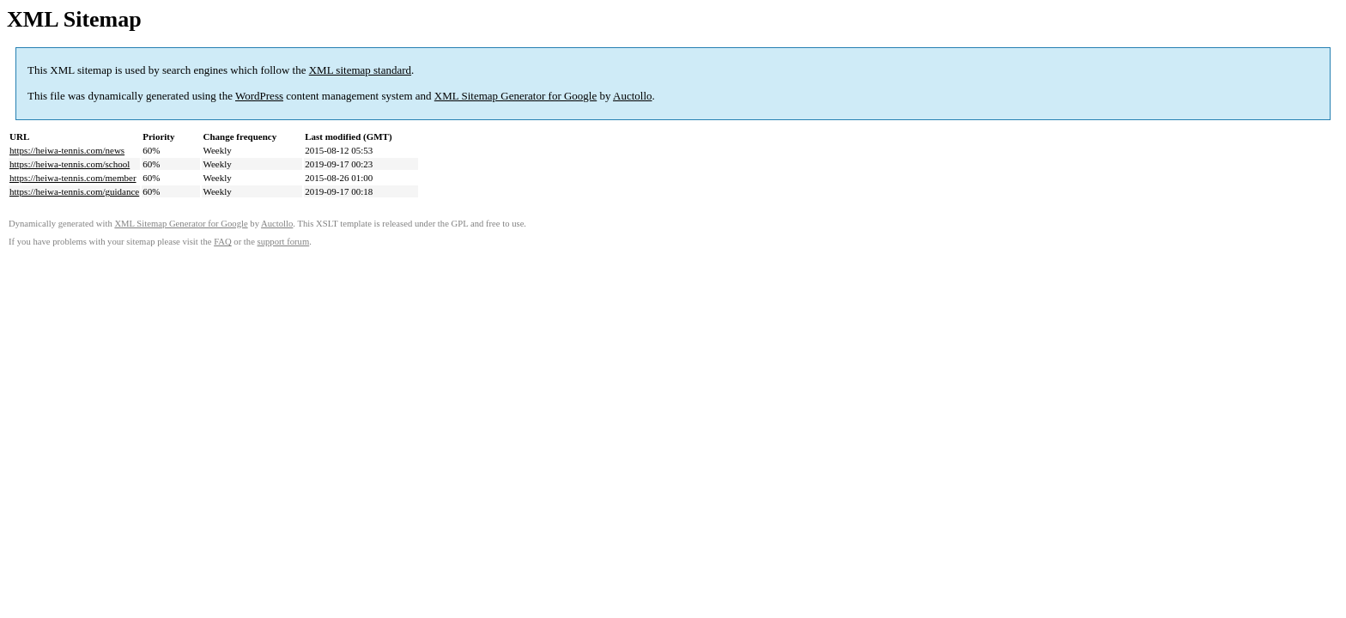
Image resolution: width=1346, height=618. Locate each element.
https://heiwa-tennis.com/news (66, 150)
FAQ (223, 241)
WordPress (259, 95)
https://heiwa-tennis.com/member (72, 178)
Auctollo (632, 95)
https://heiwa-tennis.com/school (69, 164)
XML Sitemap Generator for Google (515, 95)
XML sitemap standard (360, 70)
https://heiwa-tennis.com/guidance (74, 191)
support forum (284, 241)
